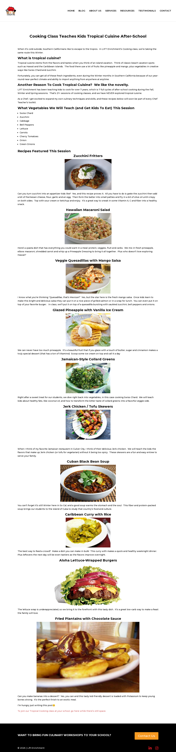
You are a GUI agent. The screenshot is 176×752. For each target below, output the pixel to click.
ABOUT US (95, 11)
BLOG (82, 11)
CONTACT (165, 11)
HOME (71, 11)
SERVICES (110, 11)
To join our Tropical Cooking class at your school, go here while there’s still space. (62, 711)
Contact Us (146, 736)
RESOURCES (127, 11)
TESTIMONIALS (147, 11)
